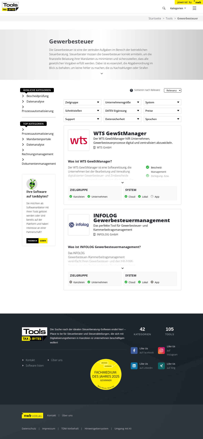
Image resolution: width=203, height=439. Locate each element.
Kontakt (30, 360)
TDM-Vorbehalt (70, 428)
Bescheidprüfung (38, 96)
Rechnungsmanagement (37, 154)
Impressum (48, 428)
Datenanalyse (35, 101)
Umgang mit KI (123, 428)
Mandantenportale (39, 139)
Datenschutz (29, 428)
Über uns (56, 360)
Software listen (35, 365)
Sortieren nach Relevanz (145, 90)
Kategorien (177, 8)
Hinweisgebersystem (96, 428)
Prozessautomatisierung (38, 111)
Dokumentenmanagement (39, 164)
